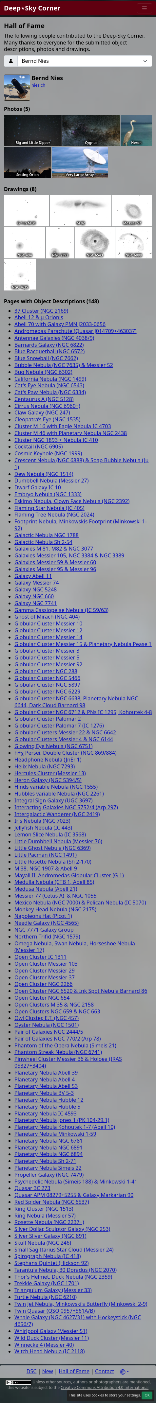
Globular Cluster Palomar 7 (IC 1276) (59, 725)
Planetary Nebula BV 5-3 (44, 1092)
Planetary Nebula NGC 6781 (48, 1140)
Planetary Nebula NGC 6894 (48, 1154)
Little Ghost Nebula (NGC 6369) (52, 847)
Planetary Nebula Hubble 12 (49, 1099)
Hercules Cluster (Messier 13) (50, 773)
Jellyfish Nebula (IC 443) (43, 827)
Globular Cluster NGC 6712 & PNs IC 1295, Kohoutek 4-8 (83, 712)
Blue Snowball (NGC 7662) (46, 358)
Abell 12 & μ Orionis (38, 317)
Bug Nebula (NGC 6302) (43, 372)
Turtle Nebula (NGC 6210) (45, 1297)
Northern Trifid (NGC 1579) (47, 936)
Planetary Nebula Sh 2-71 (45, 1161)
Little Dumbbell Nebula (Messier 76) (58, 841)
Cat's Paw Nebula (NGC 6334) (50, 392)
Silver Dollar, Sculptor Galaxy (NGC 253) (62, 1229)
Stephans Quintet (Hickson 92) (51, 1263)
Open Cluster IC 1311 (40, 956)
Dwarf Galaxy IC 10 (37, 487)
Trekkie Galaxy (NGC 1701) (46, 1283)
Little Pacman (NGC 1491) (45, 854)
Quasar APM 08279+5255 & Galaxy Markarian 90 (73, 1195)
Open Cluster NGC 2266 (43, 984)
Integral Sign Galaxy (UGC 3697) (53, 800)
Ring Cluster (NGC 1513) (43, 1208)
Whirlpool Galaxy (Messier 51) (50, 1331)
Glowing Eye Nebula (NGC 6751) (53, 746)
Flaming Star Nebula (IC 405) (49, 508)
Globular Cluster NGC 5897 (47, 684)
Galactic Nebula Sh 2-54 (43, 542)
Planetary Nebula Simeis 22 (48, 1167)
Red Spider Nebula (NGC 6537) (51, 1201)
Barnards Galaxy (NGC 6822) (49, 344)
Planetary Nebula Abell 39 (46, 1072)
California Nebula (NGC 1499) (50, 378)
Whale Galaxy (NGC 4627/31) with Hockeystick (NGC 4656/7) (77, 1321)
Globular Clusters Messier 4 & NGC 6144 (63, 739)
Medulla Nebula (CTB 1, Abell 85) (54, 882)
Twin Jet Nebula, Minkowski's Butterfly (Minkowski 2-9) (80, 1303)
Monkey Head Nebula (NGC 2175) (55, 909)
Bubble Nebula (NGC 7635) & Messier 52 (63, 365)
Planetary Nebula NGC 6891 (48, 1147)
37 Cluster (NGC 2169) (41, 310)
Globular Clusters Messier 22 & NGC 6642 (65, 732)
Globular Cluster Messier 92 (48, 664)
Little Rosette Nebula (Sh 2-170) (52, 861)
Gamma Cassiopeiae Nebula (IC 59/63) (61, 610)
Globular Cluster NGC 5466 (47, 678)
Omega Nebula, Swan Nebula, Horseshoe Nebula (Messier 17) (74, 947)
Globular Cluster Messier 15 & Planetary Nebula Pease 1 (83, 644)
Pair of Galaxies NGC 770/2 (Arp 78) (57, 1038)
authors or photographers (97, 1382)
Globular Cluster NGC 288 (45, 671)
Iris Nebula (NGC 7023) (42, 820)
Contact (104, 1371)
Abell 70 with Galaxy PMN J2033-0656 (60, 324)
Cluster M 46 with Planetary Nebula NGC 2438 (70, 433)
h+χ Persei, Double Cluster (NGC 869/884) (65, 752)
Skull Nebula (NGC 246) (42, 1242)
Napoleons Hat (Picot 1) (43, 916)
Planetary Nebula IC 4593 (45, 1113)
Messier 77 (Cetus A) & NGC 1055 (55, 895)
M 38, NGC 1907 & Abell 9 (45, 868)
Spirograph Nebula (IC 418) (47, 1256)
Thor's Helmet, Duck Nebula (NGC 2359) (63, 1276)
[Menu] (144, 8)
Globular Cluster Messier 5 (46, 657)
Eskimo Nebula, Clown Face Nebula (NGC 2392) (71, 501)
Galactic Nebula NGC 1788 (46, 535)
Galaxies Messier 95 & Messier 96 (55, 569)
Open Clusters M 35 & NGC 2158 (54, 1004)
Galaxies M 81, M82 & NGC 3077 (53, 548)
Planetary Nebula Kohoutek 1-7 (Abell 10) (64, 1127)
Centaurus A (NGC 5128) (44, 399)
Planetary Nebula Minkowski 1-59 (55, 1133)
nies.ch (38, 85)
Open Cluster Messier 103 (46, 963)
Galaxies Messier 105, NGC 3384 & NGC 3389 (69, 555)
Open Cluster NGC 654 (41, 997)
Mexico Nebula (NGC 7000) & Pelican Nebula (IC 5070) (80, 902)
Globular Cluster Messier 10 (48, 623)
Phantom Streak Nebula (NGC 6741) (58, 1052)
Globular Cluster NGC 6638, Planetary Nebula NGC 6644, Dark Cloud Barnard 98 (76, 702)
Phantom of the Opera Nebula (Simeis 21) (65, 1045)
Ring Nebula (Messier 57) (45, 1215)
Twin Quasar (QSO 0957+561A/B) (54, 1310)
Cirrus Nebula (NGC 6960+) (47, 406)
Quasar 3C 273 (32, 1188)
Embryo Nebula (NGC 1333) (48, 494)
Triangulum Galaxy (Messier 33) (53, 1290)
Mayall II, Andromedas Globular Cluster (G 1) (69, 875)
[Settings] (124, 1372)
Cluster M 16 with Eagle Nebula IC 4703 (62, 426)
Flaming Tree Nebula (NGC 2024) (54, 514)
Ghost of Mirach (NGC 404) (47, 616)
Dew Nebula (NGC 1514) (43, 474)
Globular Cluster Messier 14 (48, 637)
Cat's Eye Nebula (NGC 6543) (49, 385)
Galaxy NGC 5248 (35, 589)
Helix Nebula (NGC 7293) (44, 766)
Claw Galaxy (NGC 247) (42, 412)
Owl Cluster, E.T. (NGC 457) (46, 1018)
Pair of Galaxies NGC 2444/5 (48, 1031)
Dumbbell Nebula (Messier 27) (51, 480)
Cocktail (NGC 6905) (38, 446)
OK (147, 1395)
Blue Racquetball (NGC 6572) (49, 351)
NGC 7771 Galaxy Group (44, 929)
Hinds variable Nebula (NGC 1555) (56, 786)
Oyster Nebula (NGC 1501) (46, 1024)
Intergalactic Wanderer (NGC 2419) (57, 814)
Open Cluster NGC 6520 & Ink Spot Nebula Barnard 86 (80, 990)
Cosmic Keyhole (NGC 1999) (48, 453)
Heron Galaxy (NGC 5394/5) (48, 780)
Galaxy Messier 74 (36, 582)
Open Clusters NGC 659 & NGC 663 (57, 1011)
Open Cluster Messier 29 (44, 970)
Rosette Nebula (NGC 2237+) (49, 1222)
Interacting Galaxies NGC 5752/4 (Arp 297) (66, 807)
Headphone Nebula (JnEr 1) (47, 759)
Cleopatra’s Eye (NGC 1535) (47, 419)
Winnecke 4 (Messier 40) (44, 1344)
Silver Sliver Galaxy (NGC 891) (50, 1235)
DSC (32, 1371)
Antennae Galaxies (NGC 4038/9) (54, 338)
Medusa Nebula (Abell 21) (45, 888)
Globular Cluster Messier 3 (46, 650)
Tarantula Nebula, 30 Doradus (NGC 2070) (65, 1269)
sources (64, 1382)
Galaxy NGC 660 (34, 596)
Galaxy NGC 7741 (35, 603)
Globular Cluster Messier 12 (48, 630)
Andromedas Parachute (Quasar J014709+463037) (75, 331)
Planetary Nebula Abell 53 (46, 1086)
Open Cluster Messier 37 (44, 977)
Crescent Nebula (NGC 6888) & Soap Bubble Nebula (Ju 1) (81, 464)
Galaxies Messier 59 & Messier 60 (55, 562)
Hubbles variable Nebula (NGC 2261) (59, 793)
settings (133, 1395)
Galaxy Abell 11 (33, 576)
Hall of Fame (74, 1371)
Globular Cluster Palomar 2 (47, 718)
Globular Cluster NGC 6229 (47, 691)
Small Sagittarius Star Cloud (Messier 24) (64, 1249)
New (47, 1371)
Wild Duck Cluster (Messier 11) (51, 1338)
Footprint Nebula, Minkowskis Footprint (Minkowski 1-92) (80, 525)
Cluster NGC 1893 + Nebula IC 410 (56, 440)
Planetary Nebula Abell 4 (44, 1079)
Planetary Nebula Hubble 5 (47, 1106)
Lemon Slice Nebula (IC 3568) (50, 834)
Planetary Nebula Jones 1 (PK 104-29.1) (61, 1120)
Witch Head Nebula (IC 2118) (49, 1351)
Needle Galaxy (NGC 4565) (46, 922)
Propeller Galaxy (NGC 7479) (49, 1174)
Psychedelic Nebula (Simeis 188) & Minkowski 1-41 (75, 1181)
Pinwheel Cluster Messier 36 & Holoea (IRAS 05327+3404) (68, 1062)
